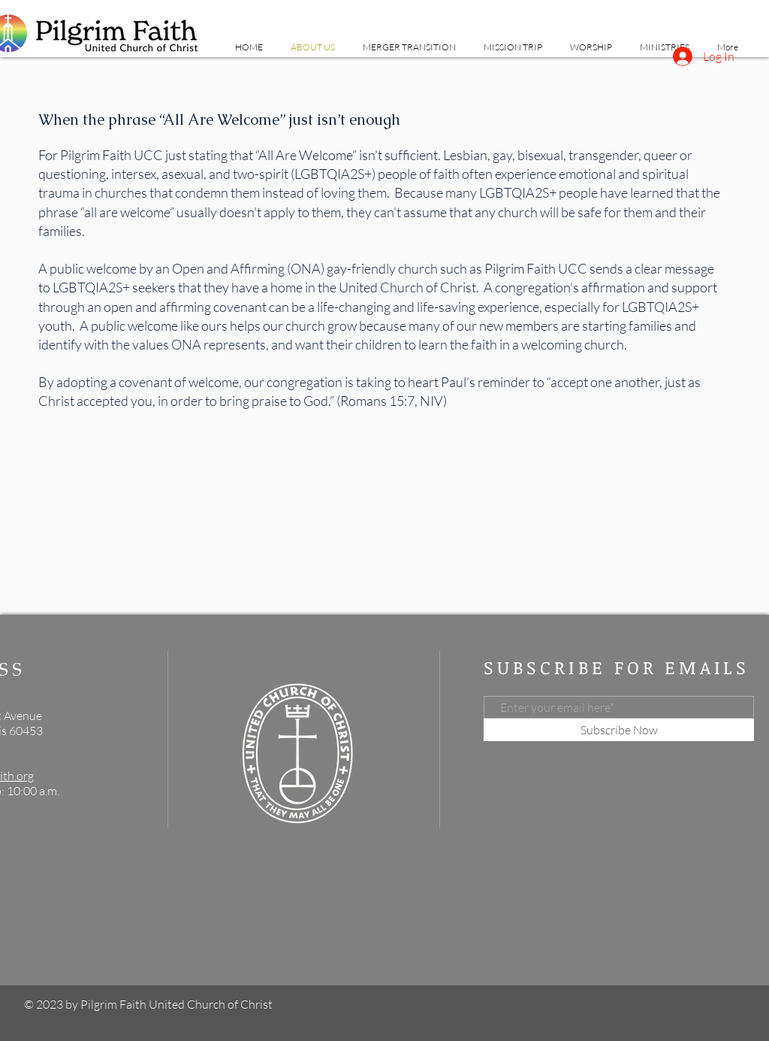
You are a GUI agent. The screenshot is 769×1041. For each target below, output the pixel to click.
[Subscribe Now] (619, 730)
